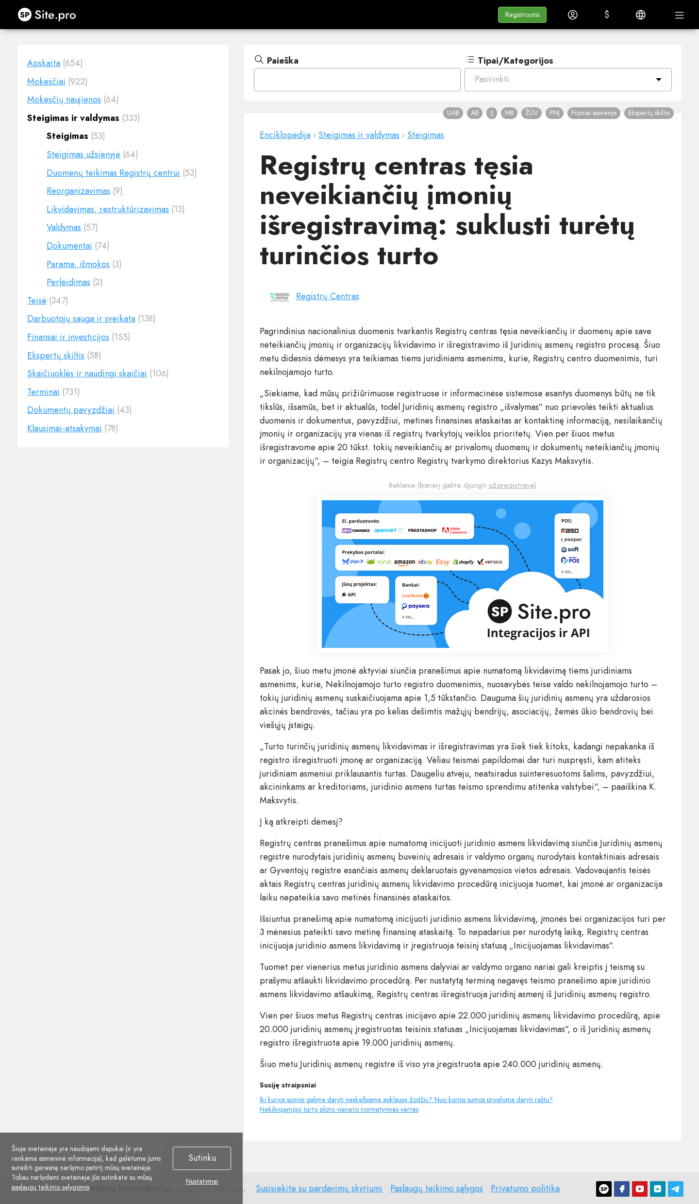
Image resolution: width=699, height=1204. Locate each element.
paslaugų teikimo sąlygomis (50, 1187)
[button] (522, 15)
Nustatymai (202, 1182)
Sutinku (202, 1158)
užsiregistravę (511, 485)
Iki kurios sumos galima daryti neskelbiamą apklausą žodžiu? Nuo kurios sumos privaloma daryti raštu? (406, 1099)
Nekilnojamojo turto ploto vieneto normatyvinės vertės (339, 1109)
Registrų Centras (327, 296)
